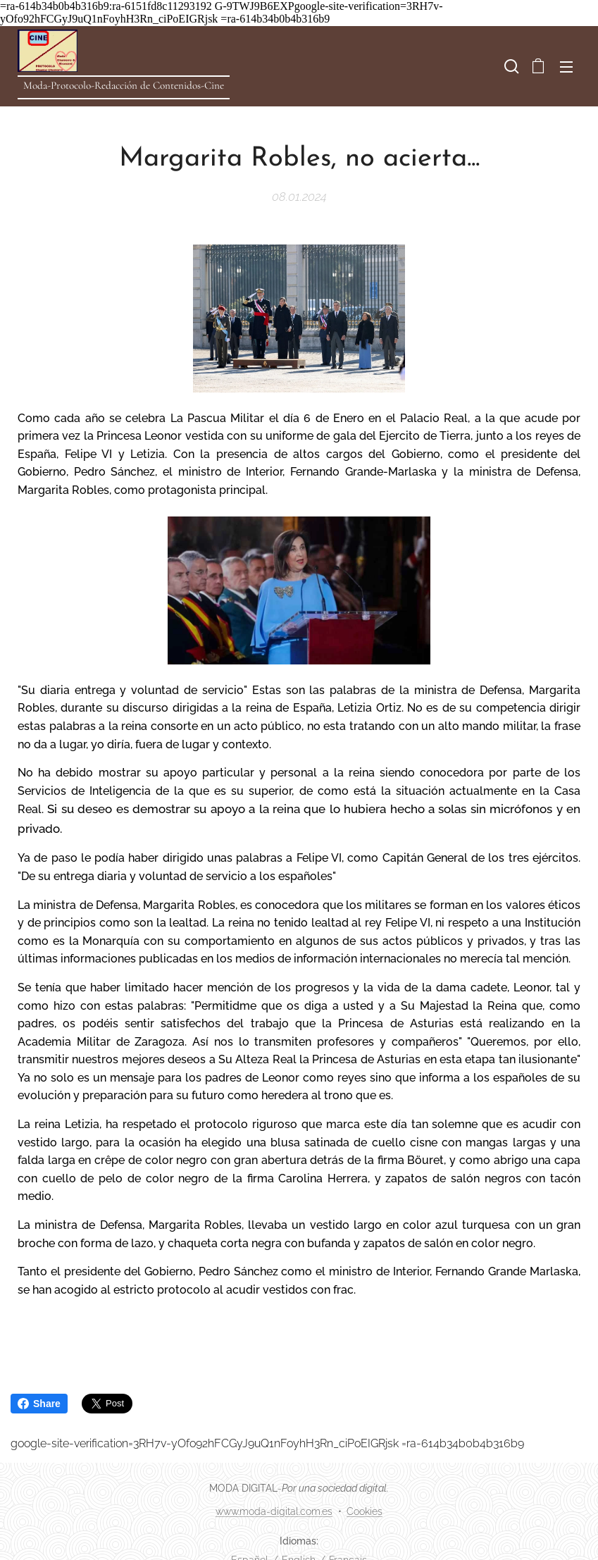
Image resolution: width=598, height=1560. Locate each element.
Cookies (364, 1511)
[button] (510, 66)
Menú (566, 67)
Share (39, 1403)
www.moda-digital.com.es (274, 1511)
